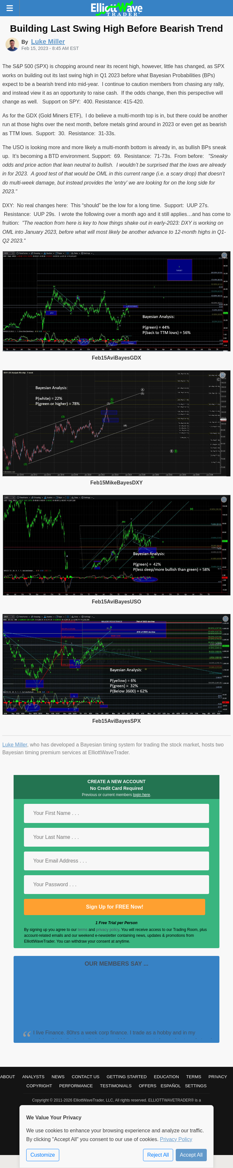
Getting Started (126, 1076)
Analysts (33, 1076)
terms (82, 929)
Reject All (158, 1155)
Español (171, 1085)
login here (141, 795)
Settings (196, 1085)
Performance (76, 1085)
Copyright (39, 1085)
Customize (42, 1155)
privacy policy (107, 929)
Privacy (217, 1076)
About (7, 1076)
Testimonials (116, 1085)
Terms (193, 1076)
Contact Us (85, 1076)
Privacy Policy (176, 1139)
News (58, 1076)
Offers (147, 1085)
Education (166, 1076)
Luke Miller (14, 744)
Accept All (191, 1155)
